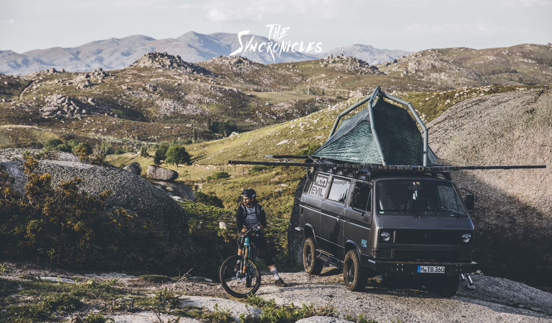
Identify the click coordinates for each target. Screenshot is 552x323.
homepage (337, 182)
